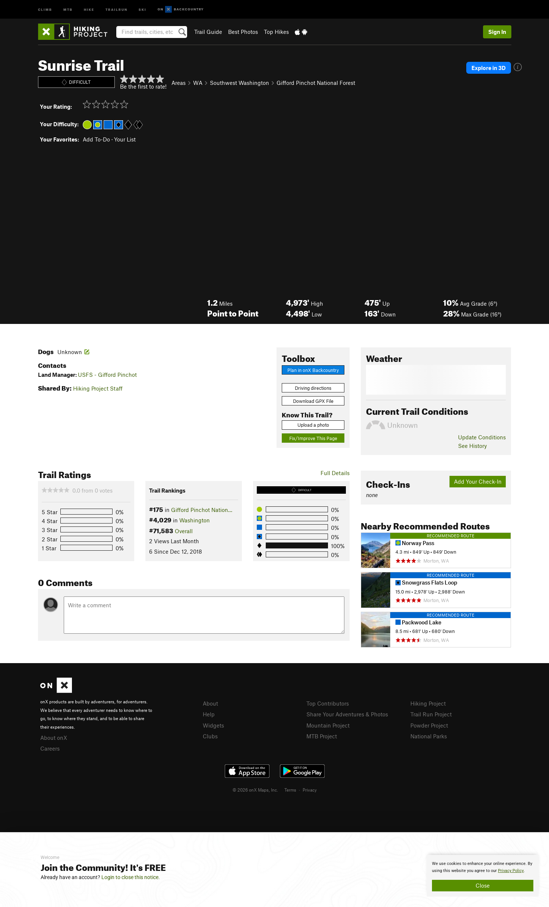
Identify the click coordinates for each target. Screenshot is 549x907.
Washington (194, 520)
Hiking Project (428, 703)
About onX (53, 737)
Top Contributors (327, 703)
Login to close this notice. (130, 877)
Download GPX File (313, 401)
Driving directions (313, 388)
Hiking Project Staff (98, 388)
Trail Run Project (431, 714)
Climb (45, 9)
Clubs (210, 736)
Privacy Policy (511, 870)
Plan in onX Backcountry (313, 370)
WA (197, 82)
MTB (68, 9)
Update (482, 437)
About (210, 703)
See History (472, 445)
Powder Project (429, 725)
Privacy (310, 789)
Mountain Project (328, 725)
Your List (125, 139)
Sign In (497, 31)
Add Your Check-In (478, 481)
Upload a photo (313, 425)
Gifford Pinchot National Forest (316, 82)
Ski (142, 9)
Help (209, 714)
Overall (184, 531)
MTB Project (321, 736)
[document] (482, 875)
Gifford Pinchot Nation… (201, 509)
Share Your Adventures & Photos (347, 714)
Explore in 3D (488, 67)
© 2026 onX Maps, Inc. (255, 789)
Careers (50, 748)
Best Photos (243, 31)
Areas (178, 82)
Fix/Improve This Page (313, 438)
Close (483, 885)
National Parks (428, 736)
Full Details (335, 473)
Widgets (213, 725)
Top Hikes (276, 31)
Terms (290, 789)
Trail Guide (208, 31)
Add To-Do (96, 139)
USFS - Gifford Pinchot (107, 374)
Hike (89, 9)
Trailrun (116, 9)
